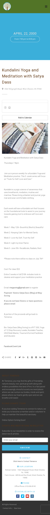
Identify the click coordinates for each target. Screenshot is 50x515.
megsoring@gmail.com (19, 288)
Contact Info (7, 508)
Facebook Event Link (12, 346)
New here (17, 508)
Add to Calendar (25, 118)
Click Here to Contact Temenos (25, 461)
